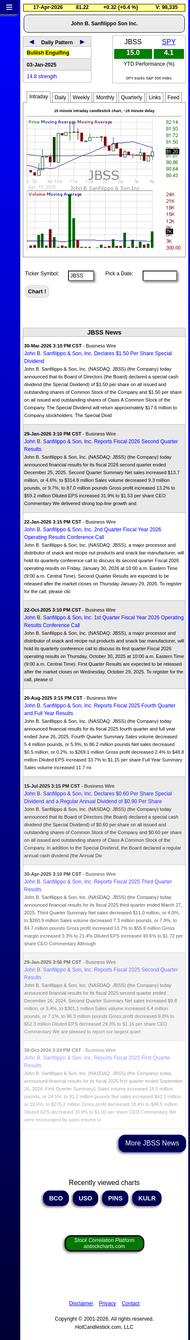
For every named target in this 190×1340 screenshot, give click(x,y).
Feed (173, 97)
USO (85, 1198)
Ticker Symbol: (42, 274)
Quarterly (131, 97)
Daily (60, 97)
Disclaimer (81, 1303)
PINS (115, 1198)
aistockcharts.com (104, 1243)
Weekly (81, 97)
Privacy (107, 1303)
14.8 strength (42, 76)
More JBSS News (152, 1143)
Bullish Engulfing (48, 53)
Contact (130, 1303)
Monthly (105, 97)
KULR (147, 1198)
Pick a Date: (116, 274)
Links (155, 97)
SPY (169, 42)
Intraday (38, 97)
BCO (56, 1198)
